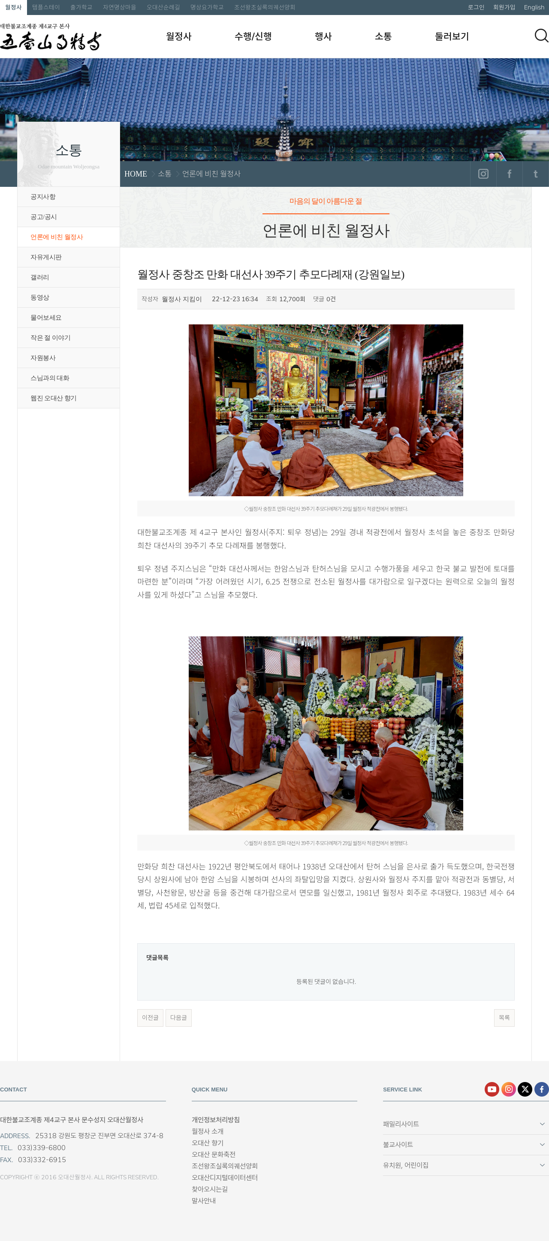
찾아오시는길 (210, 1189)
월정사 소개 (207, 1131)
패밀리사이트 (401, 1124)
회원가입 (504, 7)
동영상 (39, 297)
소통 (383, 36)
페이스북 (509, 174)
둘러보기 (452, 36)
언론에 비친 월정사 (56, 237)
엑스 (525, 1089)
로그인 (476, 7)
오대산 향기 (207, 1143)
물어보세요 (46, 317)
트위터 (535, 174)
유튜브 (492, 1089)
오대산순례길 (163, 7)
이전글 (150, 1017)
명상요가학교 (207, 7)
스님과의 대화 (49, 378)
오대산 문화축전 (213, 1154)
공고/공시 (43, 216)
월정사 (13, 7)
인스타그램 (483, 174)
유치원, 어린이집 (405, 1165)
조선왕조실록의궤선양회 (265, 7)
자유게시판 (46, 257)
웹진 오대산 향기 (53, 398)
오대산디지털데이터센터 (225, 1177)
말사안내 (204, 1200)
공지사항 (42, 196)
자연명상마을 (119, 7)
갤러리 (39, 277)
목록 (504, 1017)
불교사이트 (398, 1144)
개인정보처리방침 (216, 1119)
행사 (323, 36)
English (534, 7)
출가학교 (81, 7)
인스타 (508, 1089)
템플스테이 (46, 7)
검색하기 (541, 35)
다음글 (178, 1017)
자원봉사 (42, 357)
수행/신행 (253, 36)
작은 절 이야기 (50, 337)
